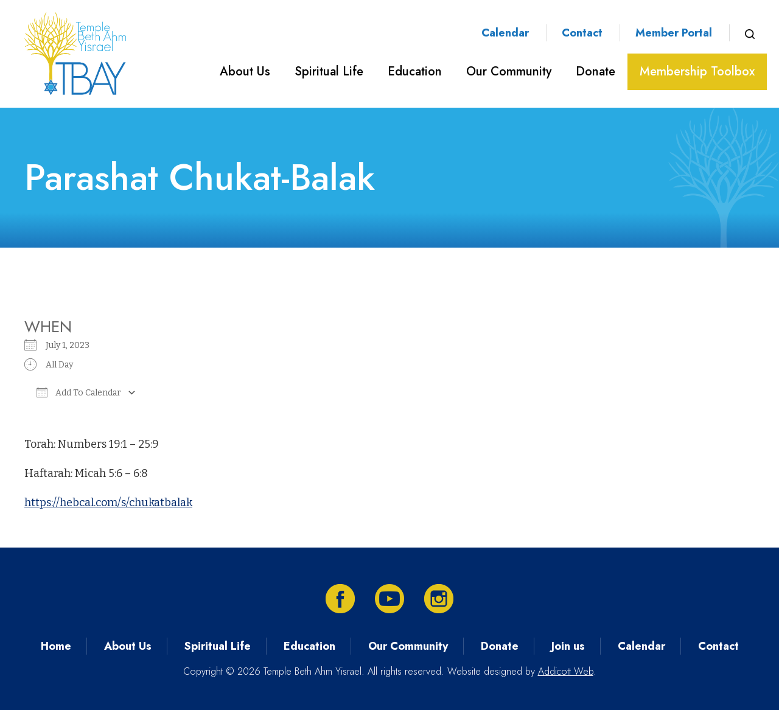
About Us (245, 71)
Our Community (508, 71)
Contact (582, 33)
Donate (595, 71)
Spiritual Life (329, 71)
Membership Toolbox (697, 71)
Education (415, 71)
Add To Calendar (79, 392)
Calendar (505, 33)
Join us (568, 646)
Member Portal (673, 33)
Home (56, 646)
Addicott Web (565, 671)
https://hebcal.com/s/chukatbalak (108, 502)
